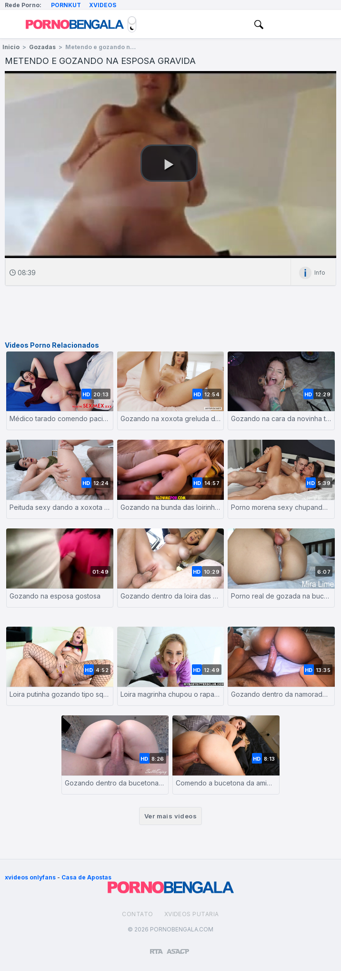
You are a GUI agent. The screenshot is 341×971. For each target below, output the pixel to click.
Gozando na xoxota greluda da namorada (170, 418)
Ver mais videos (170, 816)
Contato (137, 914)
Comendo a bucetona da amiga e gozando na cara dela (226, 783)
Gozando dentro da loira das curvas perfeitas (170, 596)
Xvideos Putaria (191, 914)
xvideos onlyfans (30, 877)
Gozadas (42, 47)
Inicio (11, 47)
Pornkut (66, 5)
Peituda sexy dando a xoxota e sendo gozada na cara (60, 507)
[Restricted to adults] (156, 947)
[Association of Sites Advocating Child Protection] (177, 947)
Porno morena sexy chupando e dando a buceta (281, 507)
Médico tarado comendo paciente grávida (60, 418)
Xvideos (102, 5)
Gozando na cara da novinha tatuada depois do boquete (281, 418)
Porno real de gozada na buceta (281, 596)
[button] (169, 163)
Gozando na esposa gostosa (55, 596)
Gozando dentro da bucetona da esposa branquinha (115, 783)
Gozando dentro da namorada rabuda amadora (281, 694)
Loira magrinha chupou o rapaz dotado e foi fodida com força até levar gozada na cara (170, 694)
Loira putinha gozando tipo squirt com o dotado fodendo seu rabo (60, 694)
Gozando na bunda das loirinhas (170, 507)
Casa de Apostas (86, 877)
